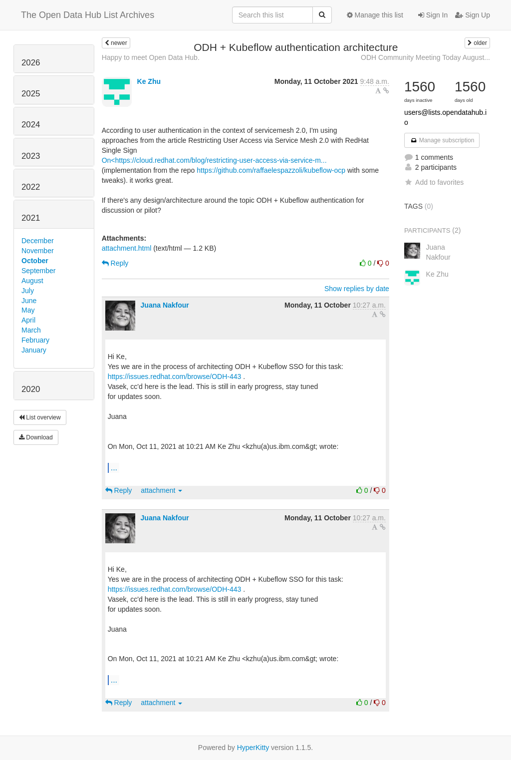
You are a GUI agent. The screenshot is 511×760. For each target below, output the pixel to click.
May (27, 310)
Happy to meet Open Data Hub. (151, 57)
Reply (115, 263)
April (28, 320)
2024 (30, 124)
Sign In (433, 15)
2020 (30, 389)
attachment (161, 490)
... (114, 467)
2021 (30, 218)
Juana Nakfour (165, 305)
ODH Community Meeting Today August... (425, 57)
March (31, 330)
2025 (30, 93)
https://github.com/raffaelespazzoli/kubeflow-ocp (271, 170)
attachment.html (127, 248)
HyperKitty (253, 748)
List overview (40, 417)
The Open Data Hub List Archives (87, 15)
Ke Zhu (149, 81)
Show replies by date (356, 289)
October (34, 261)
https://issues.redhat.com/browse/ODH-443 (175, 376)
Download (36, 437)
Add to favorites (434, 182)
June (28, 301)
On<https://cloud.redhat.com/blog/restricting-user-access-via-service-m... (214, 160)
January (33, 350)
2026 (30, 62)
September (38, 271)
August (32, 281)
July (27, 291)
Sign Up (472, 15)
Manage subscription (442, 140)
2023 (30, 156)
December (37, 241)
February (35, 340)
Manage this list (375, 15)
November (37, 251)
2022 (30, 187)
